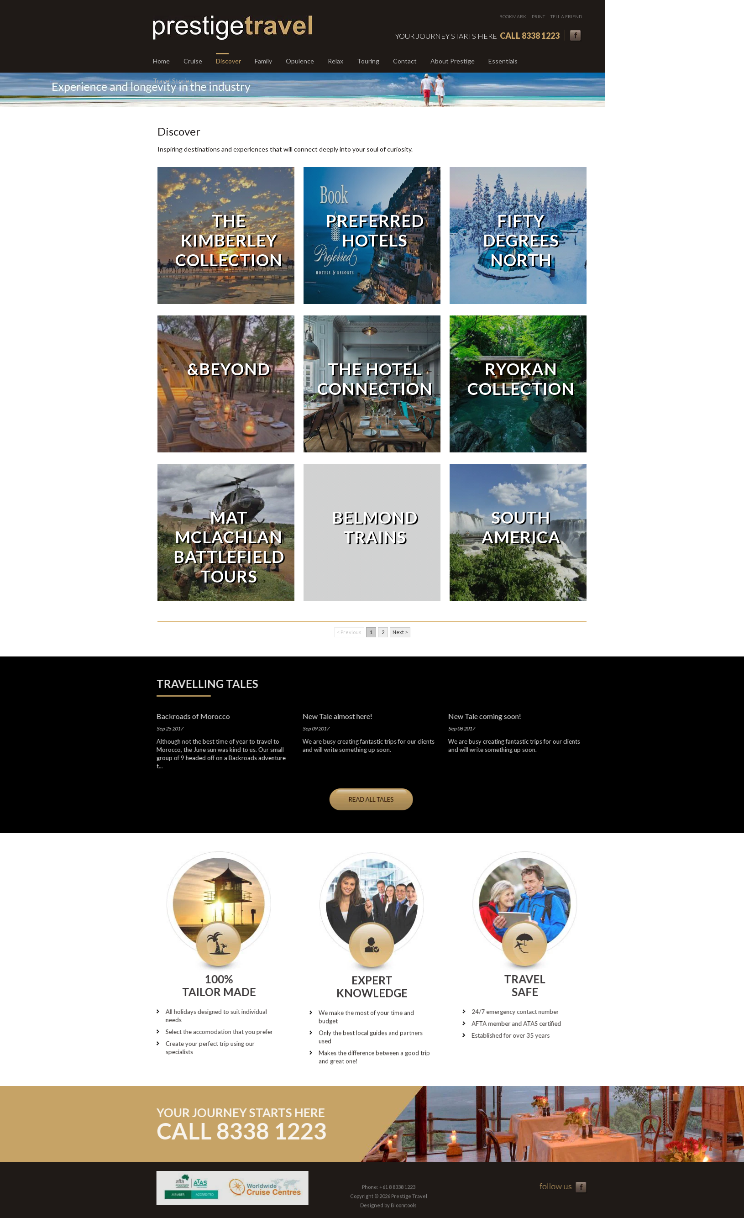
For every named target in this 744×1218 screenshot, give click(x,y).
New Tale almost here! (332, 716)
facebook (576, 36)
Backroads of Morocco (187, 716)
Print (538, 16)
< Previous (349, 632)
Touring (368, 61)
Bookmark (513, 16)
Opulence (300, 61)
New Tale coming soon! (478, 716)
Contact (405, 61)
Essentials (503, 61)
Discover (228, 61)
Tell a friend (566, 16)
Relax (335, 61)
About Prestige (452, 61)
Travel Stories (173, 80)
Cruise (192, 61)
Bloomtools (404, 1210)
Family (263, 61)
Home (161, 61)
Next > (400, 632)
